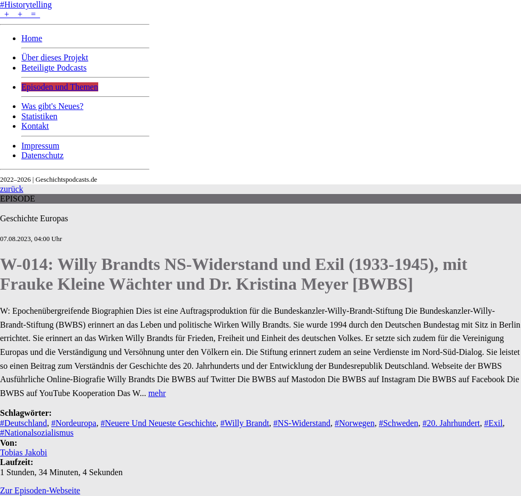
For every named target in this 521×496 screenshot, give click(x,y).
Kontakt (35, 125)
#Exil (493, 423)
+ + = (20, 14)
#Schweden (399, 423)
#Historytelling (26, 4)
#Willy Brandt (244, 423)
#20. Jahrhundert (451, 423)
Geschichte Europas (34, 218)
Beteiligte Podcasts (53, 67)
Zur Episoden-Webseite (40, 490)
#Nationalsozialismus (37, 432)
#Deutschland (23, 423)
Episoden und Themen (59, 86)
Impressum (40, 145)
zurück (11, 188)
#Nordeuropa (73, 423)
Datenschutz (42, 155)
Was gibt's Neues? (52, 106)
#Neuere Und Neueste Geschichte (158, 423)
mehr (157, 393)
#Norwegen (355, 423)
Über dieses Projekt (54, 57)
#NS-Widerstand (301, 423)
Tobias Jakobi (23, 452)
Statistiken (39, 116)
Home (31, 38)
